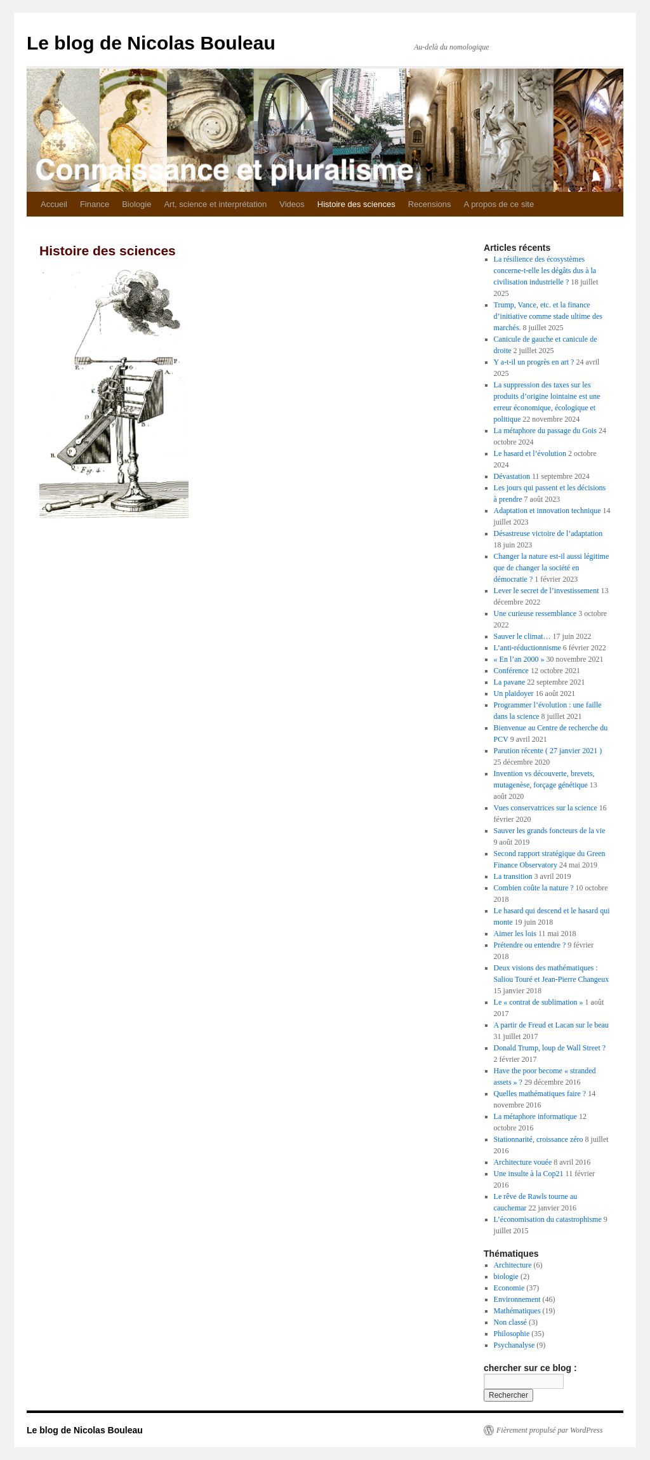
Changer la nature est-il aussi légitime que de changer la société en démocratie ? (551, 568)
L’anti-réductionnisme (527, 647)
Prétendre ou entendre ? (530, 945)
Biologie (136, 204)
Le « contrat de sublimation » (538, 1002)
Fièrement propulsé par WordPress (549, 1430)
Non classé (510, 1322)
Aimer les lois (515, 933)
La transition (513, 876)
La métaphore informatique (535, 1116)
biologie (506, 1276)
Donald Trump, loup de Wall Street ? (550, 1047)
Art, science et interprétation (215, 204)
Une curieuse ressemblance (535, 613)
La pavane (510, 682)
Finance (94, 204)
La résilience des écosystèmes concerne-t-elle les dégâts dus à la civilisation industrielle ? (545, 270)
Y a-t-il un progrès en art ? (534, 362)
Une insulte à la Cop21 (529, 1173)
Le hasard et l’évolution (530, 453)
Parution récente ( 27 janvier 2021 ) (548, 750)
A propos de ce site (499, 204)
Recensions (429, 204)
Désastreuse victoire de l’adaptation (548, 533)
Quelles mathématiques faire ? (540, 1093)
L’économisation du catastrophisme (548, 1219)
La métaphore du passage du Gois (545, 430)
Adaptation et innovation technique (547, 510)
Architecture (513, 1265)
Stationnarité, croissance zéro (538, 1139)
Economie (509, 1287)
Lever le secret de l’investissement (546, 590)
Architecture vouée (523, 1162)
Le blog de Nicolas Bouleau (151, 42)
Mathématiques (517, 1310)
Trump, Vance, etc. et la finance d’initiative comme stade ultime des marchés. (548, 316)
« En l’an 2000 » (519, 659)
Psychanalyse (514, 1345)
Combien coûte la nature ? (534, 887)
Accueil (54, 204)
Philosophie (512, 1333)
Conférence (511, 670)
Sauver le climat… (522, 636)
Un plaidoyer (514, 693)
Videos (292, 204)
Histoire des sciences (356, 204)
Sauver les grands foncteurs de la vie (550, 830)
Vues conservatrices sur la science (545, 807)
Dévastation (512, 476)
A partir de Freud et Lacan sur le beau (551, 1025)
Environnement (517, 1299)
